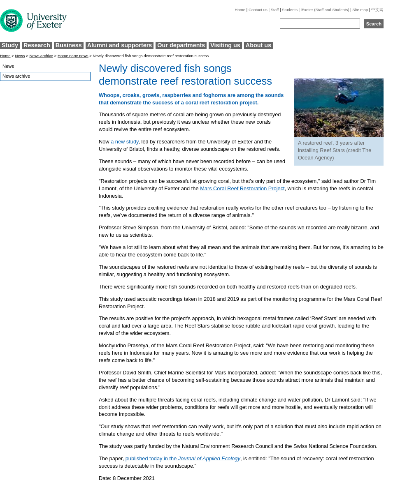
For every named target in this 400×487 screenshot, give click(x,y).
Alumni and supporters (119, 45)
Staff (275, 9)
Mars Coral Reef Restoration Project (242, 188)
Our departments (181, 45)
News (20, 55)
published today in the (183, 458)
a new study (124, 141)
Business (69, 45)
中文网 (377, 9)
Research (36, 45)
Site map (360, 9)
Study (10, 45)
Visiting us (225, 45)
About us (258, 45)
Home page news (73, 55)
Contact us (258, 9)
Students (290, 9)
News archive (41, 55)
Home (240, 9)
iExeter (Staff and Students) (325, 9)
